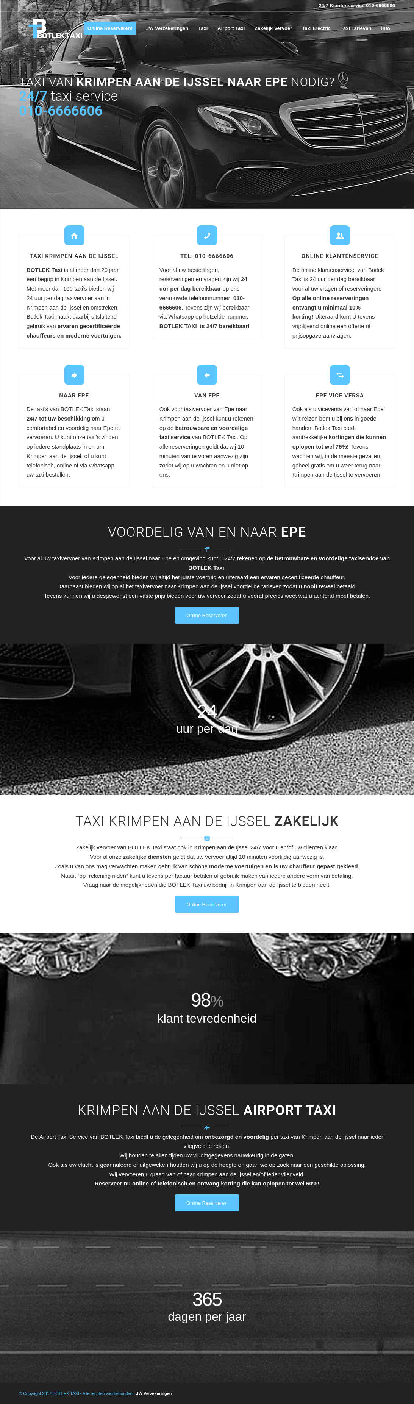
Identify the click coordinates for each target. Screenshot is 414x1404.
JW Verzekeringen (154, 1393)
